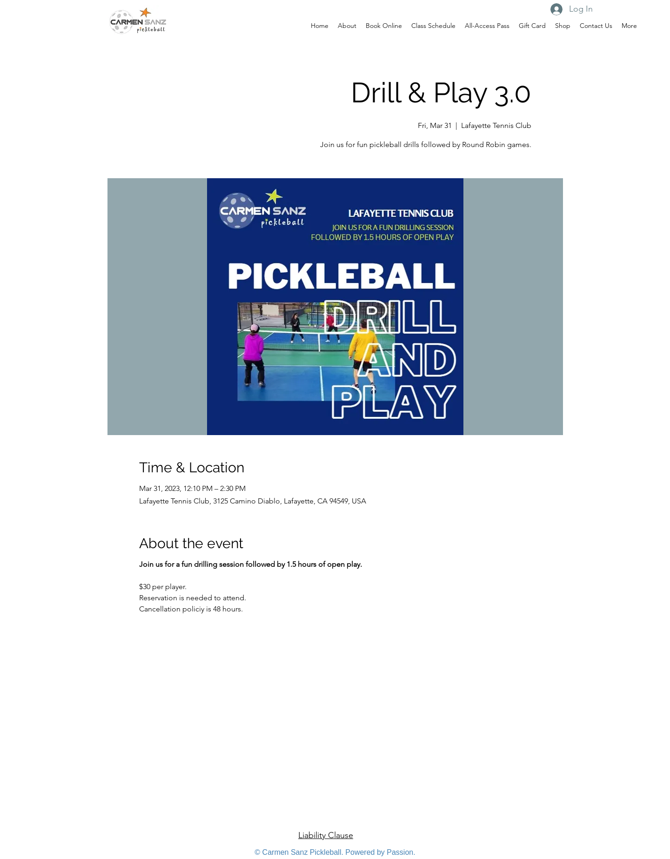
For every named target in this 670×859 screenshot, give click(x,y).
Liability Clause (325, 835)
